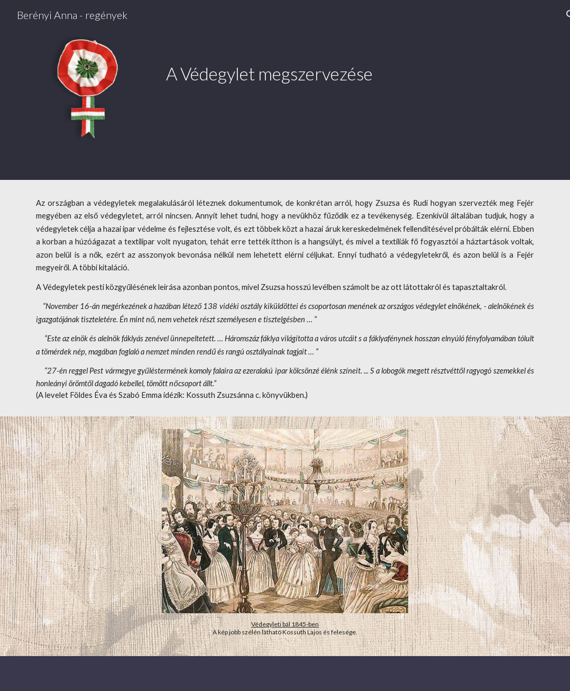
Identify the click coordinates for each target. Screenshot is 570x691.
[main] (328, 62)
